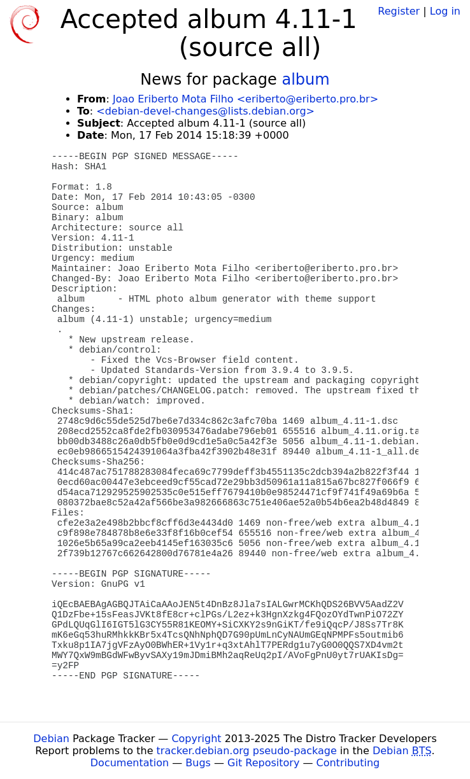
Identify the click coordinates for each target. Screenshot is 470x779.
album (305, 79)
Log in (445, 11)
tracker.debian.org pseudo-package (247, 751)
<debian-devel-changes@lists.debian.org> (205, 111)
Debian (51, 739)
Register (399, 11)
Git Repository (263, 763)
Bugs (198, 763)
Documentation (129, 763)
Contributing (348, 763)
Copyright (196, 739)
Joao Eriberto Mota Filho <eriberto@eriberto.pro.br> (245, 99)
